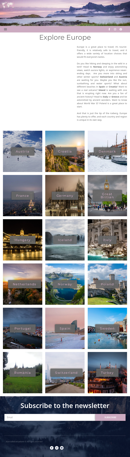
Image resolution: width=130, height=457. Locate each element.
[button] (5, 29)
